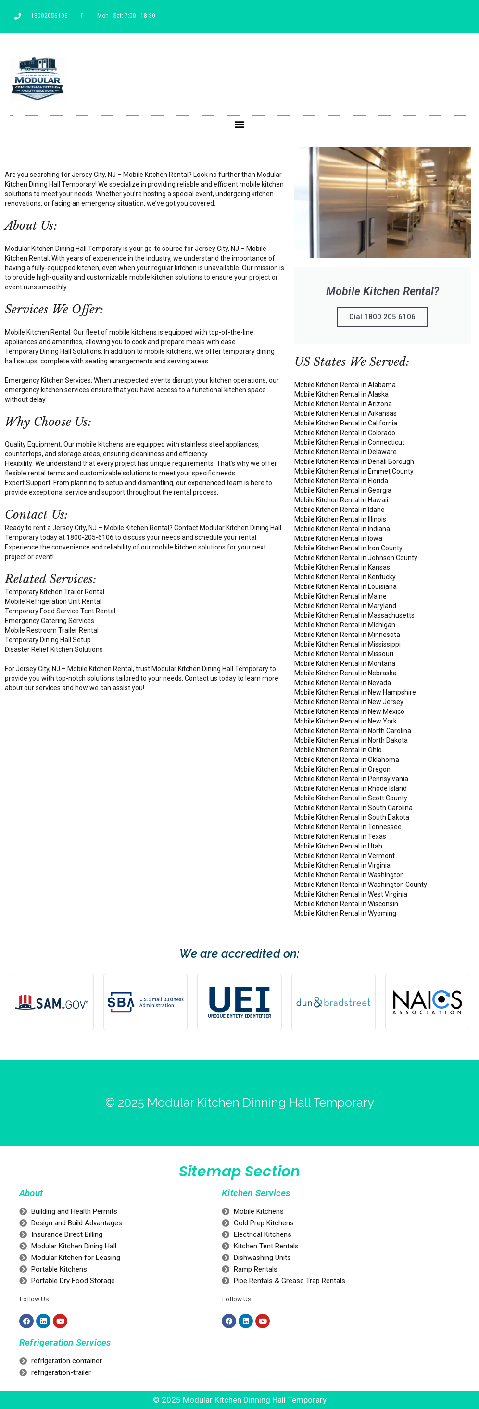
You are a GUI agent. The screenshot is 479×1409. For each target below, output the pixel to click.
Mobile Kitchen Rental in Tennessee (348, 827)
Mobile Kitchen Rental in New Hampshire (355, 692)
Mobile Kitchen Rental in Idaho (339, 509)
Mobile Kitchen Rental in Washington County (360, 884)
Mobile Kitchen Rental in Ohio (338, 750)
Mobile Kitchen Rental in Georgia (342, 490)
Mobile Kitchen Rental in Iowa (338, 538)
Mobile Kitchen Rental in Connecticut (349, 442)
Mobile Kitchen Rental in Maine (340, 596)
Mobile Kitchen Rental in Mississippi (347, 644)
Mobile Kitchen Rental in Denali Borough (354, 461)
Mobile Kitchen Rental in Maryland (345, 606)
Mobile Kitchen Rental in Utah (338, 846)
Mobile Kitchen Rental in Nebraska (345, 673)
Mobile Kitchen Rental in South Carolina (353, 807)
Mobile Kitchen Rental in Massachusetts (354, 615)
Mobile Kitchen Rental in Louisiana (345, 586)
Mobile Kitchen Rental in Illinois (340, 519)
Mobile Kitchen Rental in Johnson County (355, 557)
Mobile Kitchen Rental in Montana (344, 663)
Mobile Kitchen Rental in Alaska (341, 394)
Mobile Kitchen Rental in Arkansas (345, 413)
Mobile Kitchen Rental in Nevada (342, 682)
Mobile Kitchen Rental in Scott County (350, 798)
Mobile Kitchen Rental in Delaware (345, 452)
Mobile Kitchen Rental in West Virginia (350, 894)
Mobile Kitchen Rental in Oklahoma (346, 759)
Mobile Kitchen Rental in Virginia (342, 865)
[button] (240, 124)
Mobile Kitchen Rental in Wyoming (345, 913)
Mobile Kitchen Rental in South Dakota (351, 817)
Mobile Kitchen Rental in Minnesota (347, 634)
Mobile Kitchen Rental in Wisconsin (346, 904)
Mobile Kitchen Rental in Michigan (344, 625)
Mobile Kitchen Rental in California (345, 423)
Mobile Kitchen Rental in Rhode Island (350, 788)
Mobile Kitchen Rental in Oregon (342, 769)
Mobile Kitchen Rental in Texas (340, 836)
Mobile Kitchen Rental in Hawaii (341, 500)
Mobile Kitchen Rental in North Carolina (352, 731)
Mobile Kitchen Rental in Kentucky (345, 577)
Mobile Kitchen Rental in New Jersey (348, 702)
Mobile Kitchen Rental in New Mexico (349, 711)
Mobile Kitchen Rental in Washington (349, 875)
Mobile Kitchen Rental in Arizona (343, 404)
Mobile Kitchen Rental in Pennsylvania (351, 779)
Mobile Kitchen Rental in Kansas (342, 567)
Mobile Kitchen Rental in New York (345, 721)
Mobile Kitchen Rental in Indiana (342, 529)
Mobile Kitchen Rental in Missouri (343, 654)
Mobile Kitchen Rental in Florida (341, 481)
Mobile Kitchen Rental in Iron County (348, 548)
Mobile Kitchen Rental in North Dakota (351, 740)
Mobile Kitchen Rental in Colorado (344, 432)
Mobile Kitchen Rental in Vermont (344, 856)
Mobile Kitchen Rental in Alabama (345, 384)
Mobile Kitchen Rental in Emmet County (354, 471)
